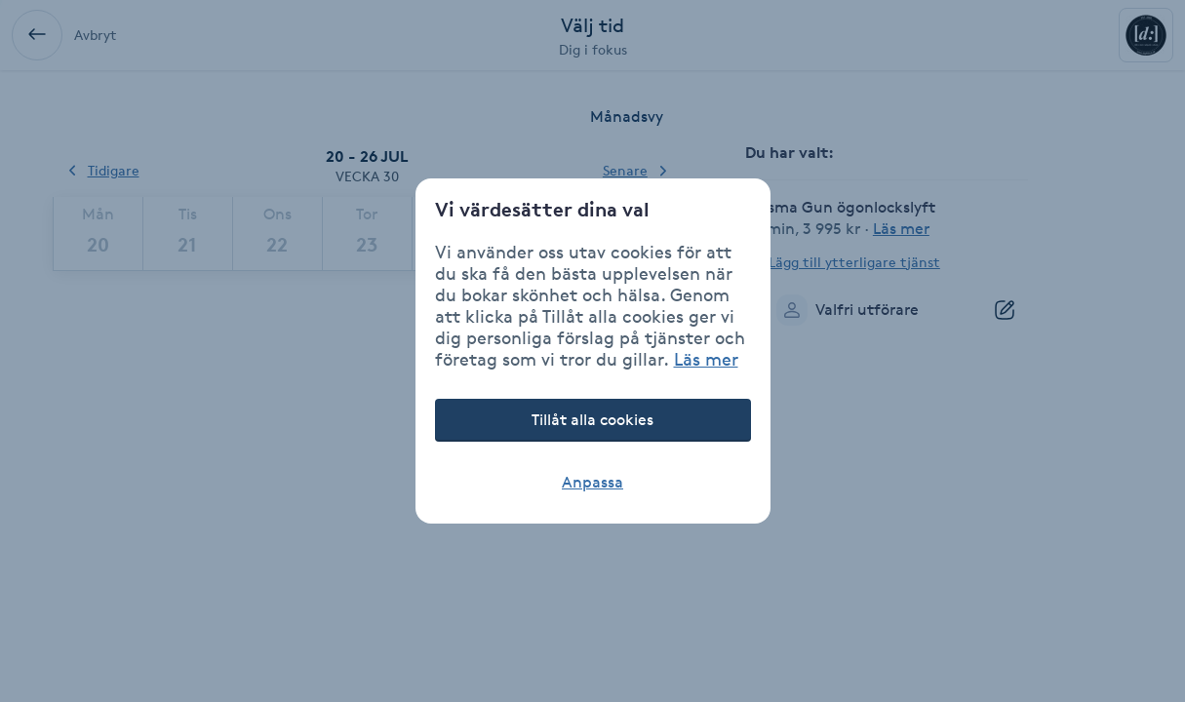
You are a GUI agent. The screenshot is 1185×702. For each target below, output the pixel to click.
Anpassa (592, 482)
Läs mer (706, 359)
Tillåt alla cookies (592, 419)
